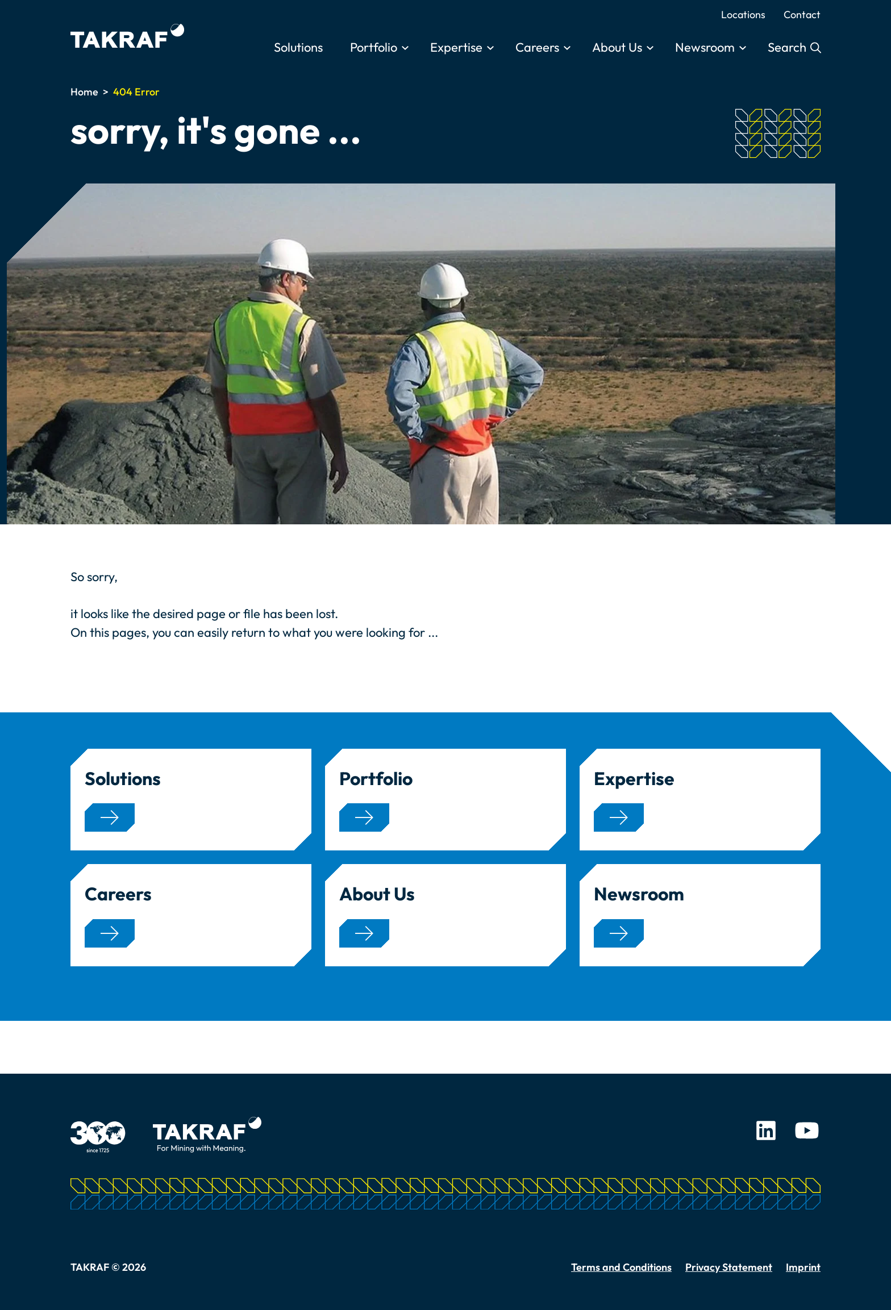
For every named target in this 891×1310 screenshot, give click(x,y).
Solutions (298, 47)
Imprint (803, 1267)
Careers (537, 47)
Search (788, 47)
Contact (802, 14)
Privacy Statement (728, 1267)
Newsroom (705, 47)
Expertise (456, 47)
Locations (743, 14)
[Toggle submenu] (405, 48)
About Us (617, 47)
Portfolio (373, 47)
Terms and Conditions (621, 1267)
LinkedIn (766, 1130)
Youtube (807, 1130)
